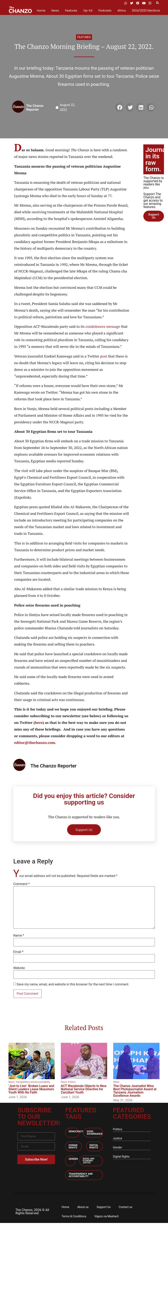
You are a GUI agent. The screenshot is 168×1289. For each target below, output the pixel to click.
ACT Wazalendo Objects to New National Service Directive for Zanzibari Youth (84, 1089)
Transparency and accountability (81, 1175)
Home (41, 10)
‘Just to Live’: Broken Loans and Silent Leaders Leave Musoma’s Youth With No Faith (31, 1089)
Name (18, 935)
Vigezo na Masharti (106, 1216)
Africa (121, 10)
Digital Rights (93, 1146)
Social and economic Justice (88, 1161)
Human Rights (73, 1146)
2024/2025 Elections (146, 10)
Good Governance (94, 1132)
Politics (72, 1082)
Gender (73, 1159)
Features (71, 10)
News (55, 10)
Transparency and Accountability (32, 1082)
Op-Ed (87, 10)
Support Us (104, 1207)
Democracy (76, 1131)
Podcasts (104, 10)
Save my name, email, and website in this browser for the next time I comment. (73, 984)
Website (19, 968)
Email (18, 952)
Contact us (125, 1207)
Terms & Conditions (74, 1216)
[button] (157, 3)
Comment (21, 884)
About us (83, 1207)
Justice (117, 1138)
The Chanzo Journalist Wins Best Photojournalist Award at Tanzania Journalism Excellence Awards (134, 1091)
